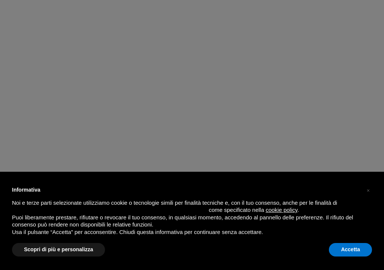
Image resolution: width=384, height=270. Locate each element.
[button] (368, 190)
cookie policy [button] (281, 210)
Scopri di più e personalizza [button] (58, 249)
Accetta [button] (350, 249)
